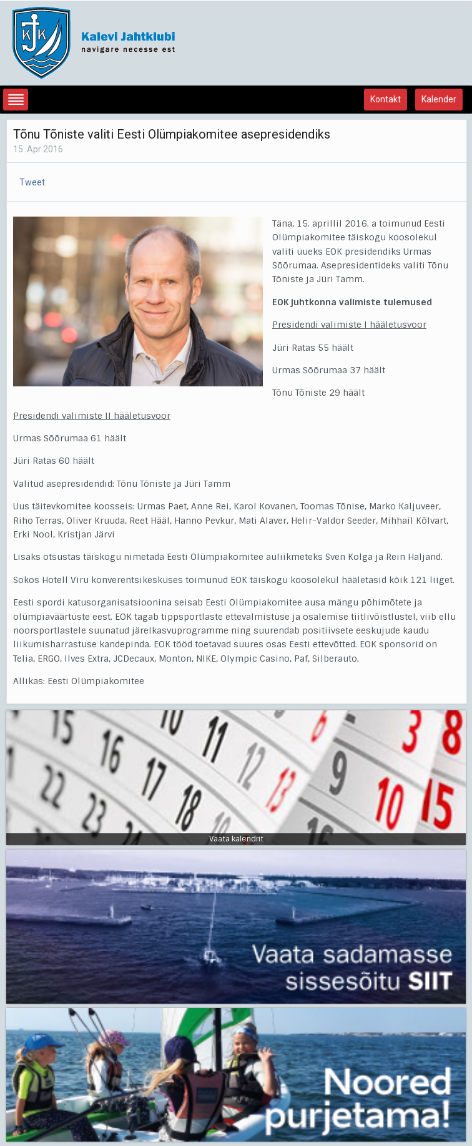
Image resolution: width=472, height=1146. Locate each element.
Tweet (32, 182)
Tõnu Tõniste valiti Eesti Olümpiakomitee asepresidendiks (171, 134)
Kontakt (385, 99)
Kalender (438, 99)
